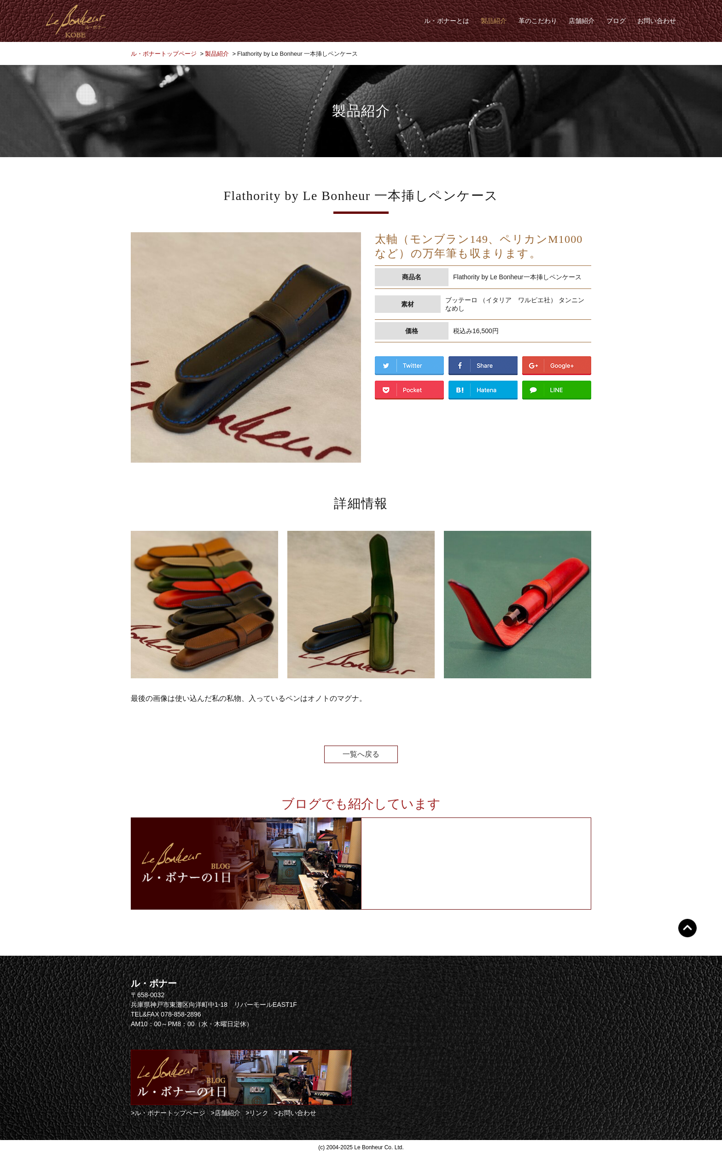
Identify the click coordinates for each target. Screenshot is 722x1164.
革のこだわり (537, 20)
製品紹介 (494, 20)
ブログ (616, 20)
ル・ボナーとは (446, 20)
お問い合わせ (656, 20)
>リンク (256, 1113)
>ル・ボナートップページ (168, 1113)
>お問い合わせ (295, 1113)
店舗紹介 (581, 20)
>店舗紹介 (225, 1113)
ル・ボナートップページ (164, 53)
